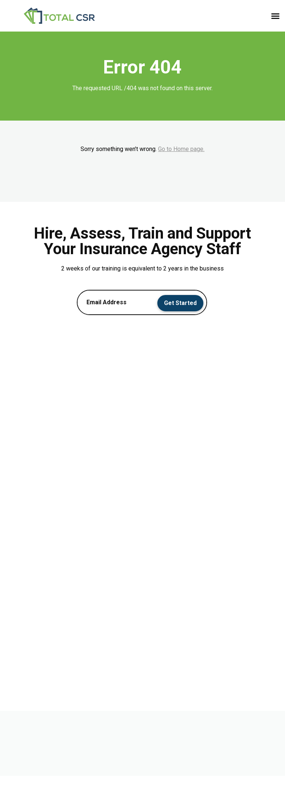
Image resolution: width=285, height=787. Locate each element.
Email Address (106, 302)
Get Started (180, 302)
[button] (275, 16)
